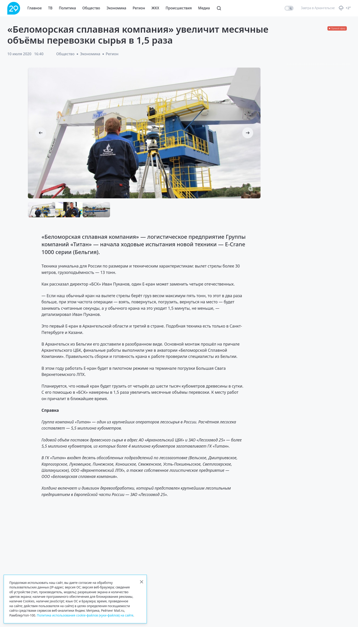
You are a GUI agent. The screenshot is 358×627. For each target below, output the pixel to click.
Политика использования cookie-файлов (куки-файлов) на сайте (85, 615)
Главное (34, 7)
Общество (91, 7)
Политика (67, 7)
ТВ (50, 7)
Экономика (116, 7)
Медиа (204, 7)
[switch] (289, 8)
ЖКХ (155, 7)
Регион (139, 7)
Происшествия (179, 7)
